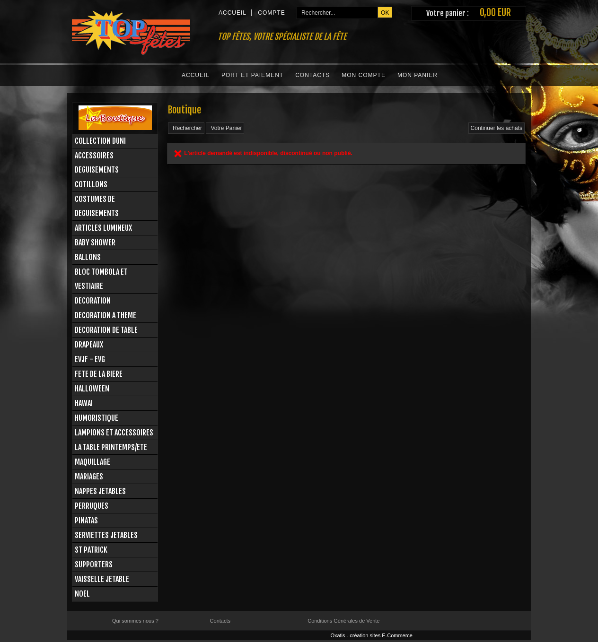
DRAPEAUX (89, 344)
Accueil (196, 75)
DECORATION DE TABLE (106, 330)
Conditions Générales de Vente (343, 621)
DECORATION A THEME (105, 315)
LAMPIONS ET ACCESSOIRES (114, 432)
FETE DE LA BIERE (99, 374)
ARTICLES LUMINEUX (103, 228)
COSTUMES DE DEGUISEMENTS (97, 206)
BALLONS (88, 257)
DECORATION (93, 300)
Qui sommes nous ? (135, 621)
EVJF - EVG (90, 359)
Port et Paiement (252, 75)
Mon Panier (417, 75)
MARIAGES (89, 476)
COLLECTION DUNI (100, 141)
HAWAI (84, 403)
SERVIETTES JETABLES (106, 535)
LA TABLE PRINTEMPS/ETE (111, 447)
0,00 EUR (495, 12)
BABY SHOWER (95, 242)
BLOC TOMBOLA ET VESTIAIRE (101, 279)
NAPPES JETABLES (100, 491)
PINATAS (86, 520)
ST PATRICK (91, 550)
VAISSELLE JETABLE (102, 579)
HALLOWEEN (92, 388)
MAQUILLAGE (92, 462)
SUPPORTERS (94, 564)
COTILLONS (91, 184)
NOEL (82, 594)
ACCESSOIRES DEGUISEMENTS (97, 162)
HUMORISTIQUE (96, 418)
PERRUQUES (91, 506)
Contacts (312, 75)
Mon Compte (364, 75)
